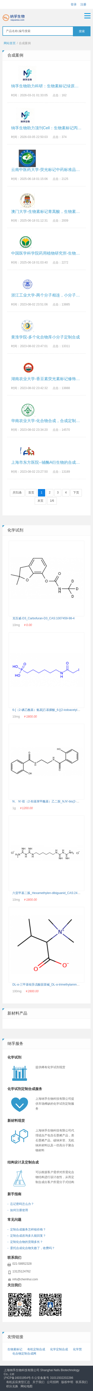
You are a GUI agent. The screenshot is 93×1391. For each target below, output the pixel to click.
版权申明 (67, 1382)
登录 (74, 4)
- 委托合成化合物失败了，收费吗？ (31, 1248)
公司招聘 (53, 1382)
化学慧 (77, 1349)
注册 (83, 4)
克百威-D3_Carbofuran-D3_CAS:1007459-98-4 (43, 618)
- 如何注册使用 (17, 1210)
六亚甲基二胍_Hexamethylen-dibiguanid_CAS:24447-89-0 (50, 893)
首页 (31, 492)
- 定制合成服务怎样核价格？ (26, 1229)
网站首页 (10, 43)
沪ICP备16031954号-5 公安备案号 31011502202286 (38, 1378)
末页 (40, 500)
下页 (76, 492)
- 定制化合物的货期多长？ (25, 1242)
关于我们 (38, 1382)
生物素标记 (14, 1349)
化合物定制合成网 (24, 1353)
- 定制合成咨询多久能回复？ (26, 1235)
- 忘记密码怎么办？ (20, 1204)
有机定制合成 (36, 1349)
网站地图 (26, 1386)
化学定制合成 (59, 1349)
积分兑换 (12, 1386)
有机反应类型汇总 (18, 1382)
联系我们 (82, 1382)
